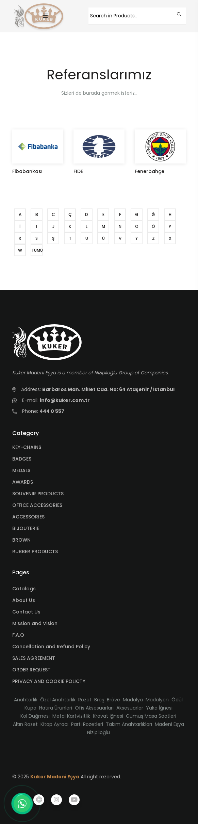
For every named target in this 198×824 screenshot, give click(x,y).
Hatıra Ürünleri (55, 707)
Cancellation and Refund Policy (51, 646)
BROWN (21, 540)
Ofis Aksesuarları (94, 707)
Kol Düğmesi (35, 716)
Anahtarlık (25, 699)
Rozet (85, 699)
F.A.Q (18, 635)
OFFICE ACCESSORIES (37, 505)
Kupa (30, 707)
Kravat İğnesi (108, 716)
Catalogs (24, 588)
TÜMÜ (37, 250)
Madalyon (157, 699)
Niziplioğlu (98, 732)
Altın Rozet (25, 724)
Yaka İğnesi (159, 707)
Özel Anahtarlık (58, 699)
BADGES (21, 458)
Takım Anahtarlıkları (129, 724)
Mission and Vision (34, 623)
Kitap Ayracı (54, 724)
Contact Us (26, 611)
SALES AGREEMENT (33, 658)
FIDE (78, 171)
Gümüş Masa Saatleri (151, 716)
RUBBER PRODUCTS (35, 551)
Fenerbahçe (149, 171)
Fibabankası (27, 171)
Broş (99, 699)
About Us (23, 600)
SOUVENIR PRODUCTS (38, 493)
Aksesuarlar (129, 707)
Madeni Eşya (169, 724)
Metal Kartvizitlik (71, 716)
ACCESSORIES (28, 516)
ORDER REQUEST (31, 669)
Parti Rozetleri (87, 724)
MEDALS (21, 470)
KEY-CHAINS (26, 447)
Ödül (177, 699)
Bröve (113, 699)
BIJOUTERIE (25, 528)
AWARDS (22, 482)
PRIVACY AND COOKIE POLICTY (48, 681)
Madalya (133, 699)
